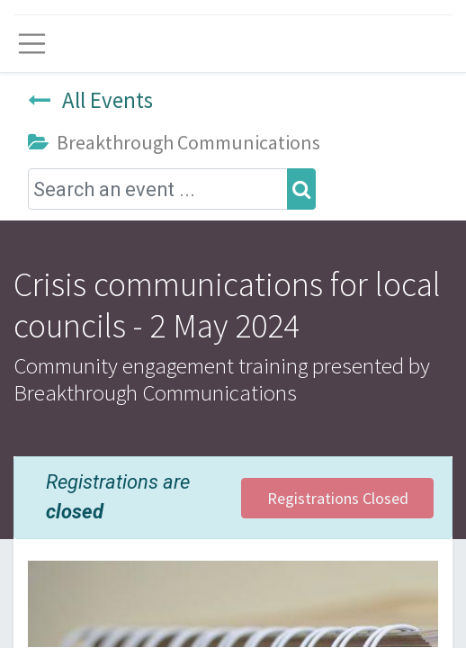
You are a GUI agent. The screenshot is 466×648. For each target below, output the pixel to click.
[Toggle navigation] (31, 43)
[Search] (301, 189)
